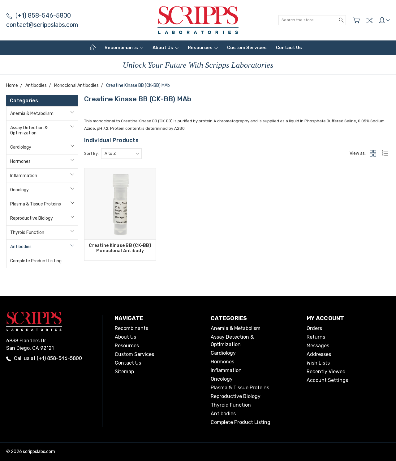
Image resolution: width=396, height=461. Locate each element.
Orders (314, 328)
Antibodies (21, 246)
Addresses (319, 354)
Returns (316, 337)
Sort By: (91, 153)
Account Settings (327, 380)
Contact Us (289, 47)
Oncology (19, 189)
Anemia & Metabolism (32, 113)
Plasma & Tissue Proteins (35, 204)
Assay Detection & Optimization (29, 130)
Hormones (20, 161)
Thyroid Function (27, 232)
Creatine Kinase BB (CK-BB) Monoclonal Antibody (120, 248)
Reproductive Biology (31, 218)
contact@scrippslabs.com (42, 24)
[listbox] (121, 153)
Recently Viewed (326, 371)
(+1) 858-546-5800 (38, 15)
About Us (166, 47)
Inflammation (23, 175)
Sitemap (124, 371)
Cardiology (20, 147)
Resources (203, 47)
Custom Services (247, 47)
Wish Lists (318, 363)
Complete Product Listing (36, 261)
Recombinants (124, 47)
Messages (318, 346)
